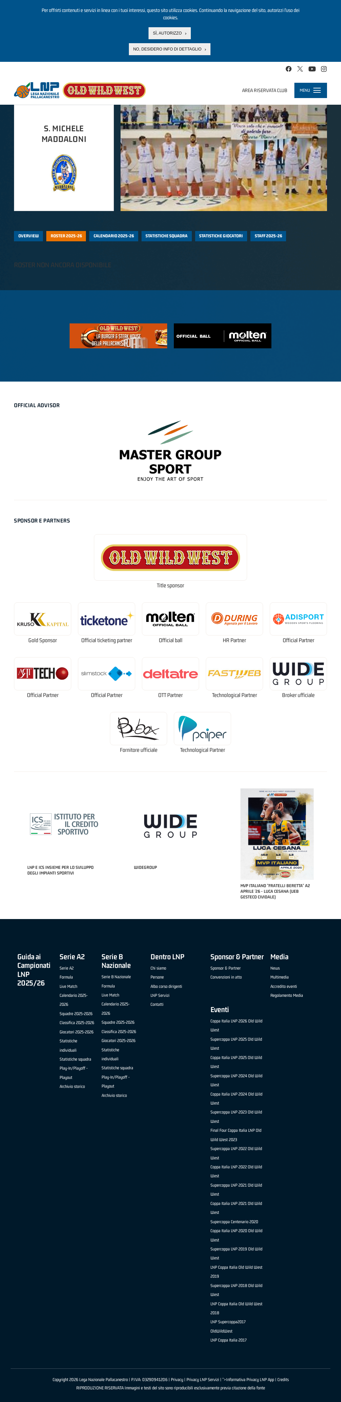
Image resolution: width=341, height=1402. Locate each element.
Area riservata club (264, 90)
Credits (283, 1379)
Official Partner (298, 640)
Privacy (177, 1379)
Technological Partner (234, 695)
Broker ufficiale (298, 695)
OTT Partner (170, 695)
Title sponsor (170, 585)
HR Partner (234, 640)
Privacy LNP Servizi (202, 1379)
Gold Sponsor (42, 640)
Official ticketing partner (106, 640)
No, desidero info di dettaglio (167, 49)
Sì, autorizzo (167, 33)
